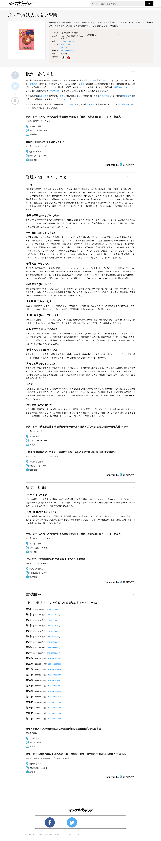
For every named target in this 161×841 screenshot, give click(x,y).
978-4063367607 (54, 675)
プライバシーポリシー (72, 834)
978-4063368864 (54, 713)
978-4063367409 (54, 669)
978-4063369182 (54, 719)
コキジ (103, 80)
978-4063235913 (53, 626)
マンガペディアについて (33, 834)
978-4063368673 (54, 708)
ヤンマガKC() (68, 50)
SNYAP (63, 99)
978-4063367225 (54, 664)
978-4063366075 (53, 631)
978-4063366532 (53, 642)
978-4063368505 (54, 702)
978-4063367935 (54, 686)
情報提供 (48, 834)
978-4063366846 (53, 653)
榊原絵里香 (55, 91)
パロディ (64, 47)
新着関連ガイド (93, 35)
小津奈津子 (34, 84)
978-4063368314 (54, 697)
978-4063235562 (53, 615)
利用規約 (58, 834)
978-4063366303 (53, 637)
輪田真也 (118, 87)
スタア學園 (43, 96)
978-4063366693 (53, 647)
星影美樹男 (126, 96)
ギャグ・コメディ (67, 44)
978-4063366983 (54, 658)
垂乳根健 (126, 104)
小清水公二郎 (89, 80)
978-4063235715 (53, 620)
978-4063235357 (53, 609)
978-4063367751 (54, 680)
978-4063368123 (54, 691)
